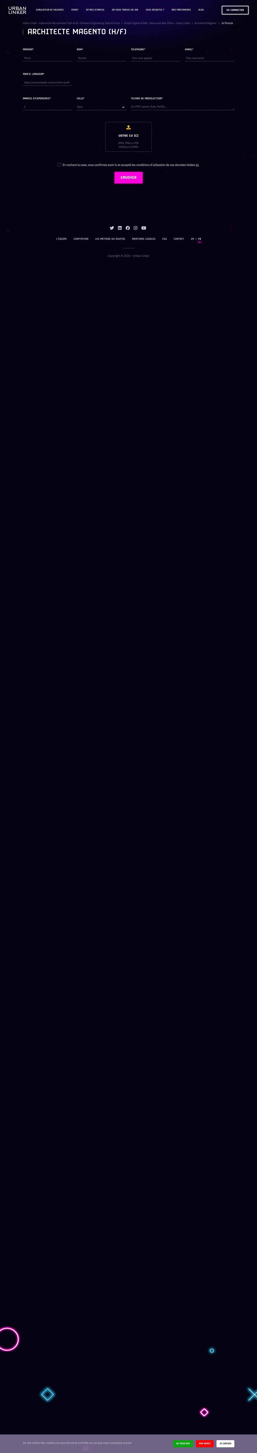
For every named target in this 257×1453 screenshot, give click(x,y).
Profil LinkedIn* (33, 74)
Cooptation (81, 239)
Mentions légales (143, 239)
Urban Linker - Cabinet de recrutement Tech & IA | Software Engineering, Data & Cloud (71, 23)
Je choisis (225, 1443)
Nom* (80, 49)
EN (192, 239)
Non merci (205, 1443)
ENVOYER (129, 177)
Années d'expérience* (37, 98)
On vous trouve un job (125, 10)
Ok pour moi (183, 1443)
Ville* (81, 98)
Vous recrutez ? (155, 10)
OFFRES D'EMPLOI (95, 10)
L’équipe (61, 239)
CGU (164, 239)
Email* (189, 49)
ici (197, 165)
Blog (201, 10)
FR (199, 239)
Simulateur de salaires (50, 10)
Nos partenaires (181, 10)
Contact (179, 239)
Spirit (75, 10)
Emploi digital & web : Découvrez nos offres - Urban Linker (157, 23)
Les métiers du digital (110, 239)
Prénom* (28, 49)
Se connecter (235, 10)
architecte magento (206, 23)
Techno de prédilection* (147, 98)
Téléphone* (138, 49)
